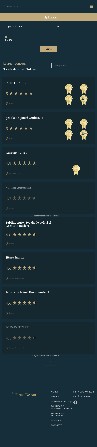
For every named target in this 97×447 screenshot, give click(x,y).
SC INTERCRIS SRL (19, 82)
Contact (56, 421)
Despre (55, 397)
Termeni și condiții (61, 402)
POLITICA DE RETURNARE (57, 414)
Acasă (54, 392)
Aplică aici (48, 17)
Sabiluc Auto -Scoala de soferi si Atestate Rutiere (28, 224)
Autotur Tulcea (16, 152)
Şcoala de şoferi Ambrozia (24, 117)
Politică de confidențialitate (61, 407)
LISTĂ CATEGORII (81, 397)
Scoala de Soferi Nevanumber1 (27, 292)
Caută (49, 49)
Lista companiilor (83, 392)
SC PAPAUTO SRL (18, 327)
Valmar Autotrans (19, 187)
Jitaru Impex (15, 257)
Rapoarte (56, 425)
